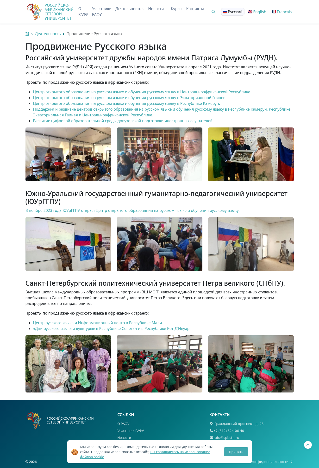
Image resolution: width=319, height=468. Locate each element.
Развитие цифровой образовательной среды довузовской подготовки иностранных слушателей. (123, 120)
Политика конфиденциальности (264, 461)
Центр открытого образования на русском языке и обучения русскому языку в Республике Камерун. (126, 103)
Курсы (176, 8)
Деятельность (48, 33)
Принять (236, 451)
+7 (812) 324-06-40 (228, 430)
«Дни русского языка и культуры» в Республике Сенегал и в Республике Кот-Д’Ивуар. (112, 328)
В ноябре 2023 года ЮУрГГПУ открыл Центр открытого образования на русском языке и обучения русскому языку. (133, 210)
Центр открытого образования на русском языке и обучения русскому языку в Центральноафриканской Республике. (142, 92)
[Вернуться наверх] (308, 445)
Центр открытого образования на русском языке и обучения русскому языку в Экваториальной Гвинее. (129, 97)
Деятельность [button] (129, 8)
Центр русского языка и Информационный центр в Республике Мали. (98, 322)
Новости (124, 437)
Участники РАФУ (102, 11)
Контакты (195, 8)
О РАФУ (83, 11)
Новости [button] (157, 8)
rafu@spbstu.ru (226, 437)
